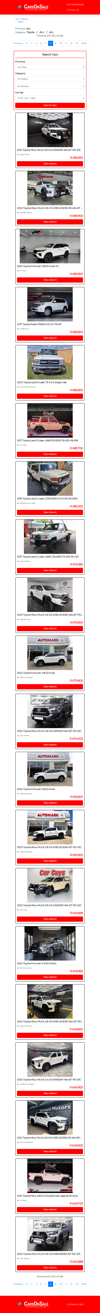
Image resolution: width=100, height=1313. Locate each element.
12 (71, 43)
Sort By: (19, 92)
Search (18, 19)
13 (77, 43)
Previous (18, 43)
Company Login (75, 1304)
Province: (20, 61)
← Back (19, 22)
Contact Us (73, 10)
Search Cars (50, 54)
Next (84, 43)
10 (61, 43)
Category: (20, 73)
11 (66, 43)
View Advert (50, 163)
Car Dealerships (75, 4)
